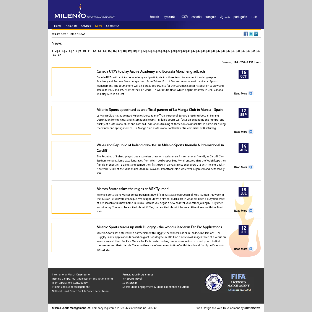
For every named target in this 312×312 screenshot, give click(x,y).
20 (134, 51)
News (81, 33)
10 (84, 51)
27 (169, 51)
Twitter (251, 34)
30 (184, 51)
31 (189, 51)
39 (229, 51)
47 (59, 55)
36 (214, 51)
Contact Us (112, 25)
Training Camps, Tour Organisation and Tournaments (82, 278)
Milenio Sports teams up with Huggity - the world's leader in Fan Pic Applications (159, 226)
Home (72, 33)
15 (109, 51)
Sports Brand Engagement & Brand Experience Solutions (155, 286)
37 (219, 51)
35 (209, 51)
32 (194, 51)
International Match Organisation (71, 274)
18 (124, 51)
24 (154, 51)
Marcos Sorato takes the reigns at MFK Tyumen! (133, 188)
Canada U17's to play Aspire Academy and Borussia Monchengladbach (151, 71)
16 (114, 51)
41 (239, 51)
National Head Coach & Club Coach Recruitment (81, 291)
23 (149, 51)
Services (86, 25)
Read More (240, 93)
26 (164, 51)
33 (199, 51)
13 (99, 51)
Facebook (246, 34)
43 (249, 51)
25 (159, 51)
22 (144, 51)
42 (244, 51)
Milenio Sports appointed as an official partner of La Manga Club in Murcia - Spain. (160, 109)
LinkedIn (256, 34)
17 (119, 51)
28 (174, 51)
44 (254, 51)
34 (204, 51)
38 (224, 51)
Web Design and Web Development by (228, 308)
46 (55, 55)
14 (104, 51)
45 (258, 51)
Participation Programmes (137, 274)
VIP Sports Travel (132, 278)
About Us (71, 25)
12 (94, 51)
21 (139, 51)
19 (129, 51)
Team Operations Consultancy (70, 282)
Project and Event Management (71, 286)
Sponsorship (129, 282)
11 (89, 51)
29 (179, 51)
